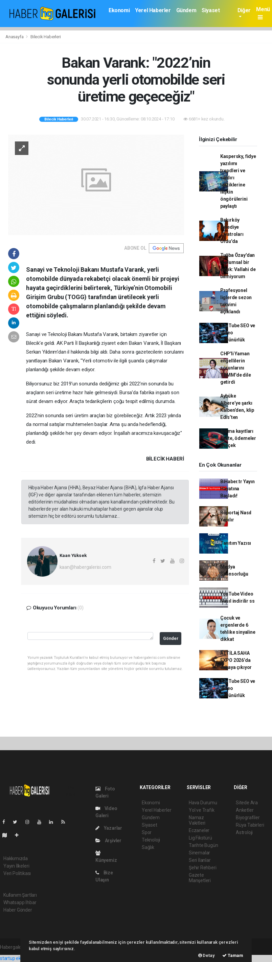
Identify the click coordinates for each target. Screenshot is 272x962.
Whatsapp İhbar (19, 902)
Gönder (170, 638)
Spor (147, 832)
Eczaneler (199, 830)
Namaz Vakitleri (197, 820)
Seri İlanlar (200, 860)
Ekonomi (119, 10)
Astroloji (244, 832)
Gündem (186, 10)
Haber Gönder (17, 910)
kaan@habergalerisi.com (85, 567)
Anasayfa (14, 36)
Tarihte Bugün (203, 845)
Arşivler (108, 840)
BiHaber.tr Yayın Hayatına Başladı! (237, 488)
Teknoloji (151, 840)
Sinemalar (199, 852)
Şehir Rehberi (203, 867)
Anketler (244, 810)
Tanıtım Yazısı (235, 543)
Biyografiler (248, 817)
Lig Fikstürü (200, 838)
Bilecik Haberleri (45, 36)
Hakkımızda (15, 858)
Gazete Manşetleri (200, 877)
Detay (206, 955)
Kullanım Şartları (20, 895)
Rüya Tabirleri (250, 825)
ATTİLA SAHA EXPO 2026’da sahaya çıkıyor (236, 660)
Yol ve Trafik (201, 810)
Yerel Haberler (153, 10)
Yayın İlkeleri (16, 866)
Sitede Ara (247, 802)
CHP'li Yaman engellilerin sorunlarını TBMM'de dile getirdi (235, 368)
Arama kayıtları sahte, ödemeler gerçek (238, 438)
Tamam (232, 955)
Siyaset (211, 10)
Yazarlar (108, 828)
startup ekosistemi (19, 958)
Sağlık (148, 847)
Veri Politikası (17, 873)
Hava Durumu (203, 802)
